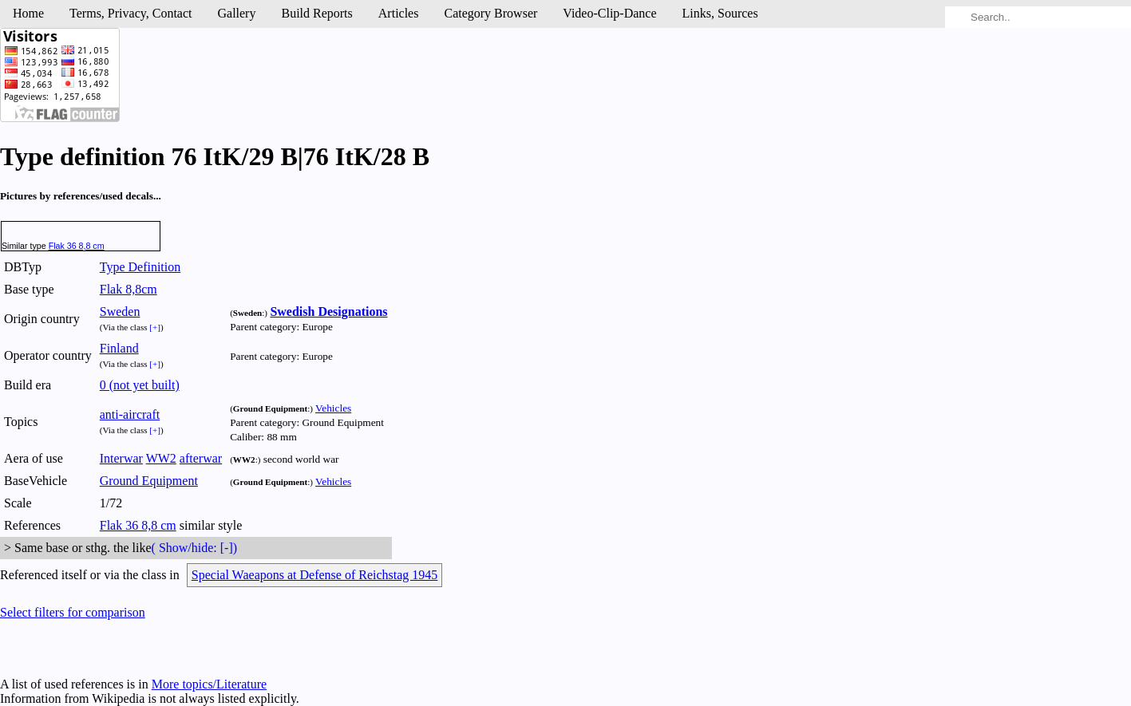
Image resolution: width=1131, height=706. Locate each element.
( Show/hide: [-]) (195, 547)
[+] (154, 327)
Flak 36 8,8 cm (77, 245)
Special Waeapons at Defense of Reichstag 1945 (315, 575)
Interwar (121, 458)
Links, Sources (720, 13)
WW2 (161, 458)
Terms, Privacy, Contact (130, 13)
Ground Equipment (149, 480)
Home (28, 13)
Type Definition (140, 267)
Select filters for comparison (72, 612)
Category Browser (490, 13)
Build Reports (316, 13)
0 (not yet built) (140, 385)
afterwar (201, 458)
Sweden (120, 311)
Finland (119, 348)
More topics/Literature (209, 684)
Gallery (236, 13)
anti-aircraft (130, 414)
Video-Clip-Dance (609, 13)
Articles (398, 13)
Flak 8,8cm (128, 289)
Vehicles (333, 408)
